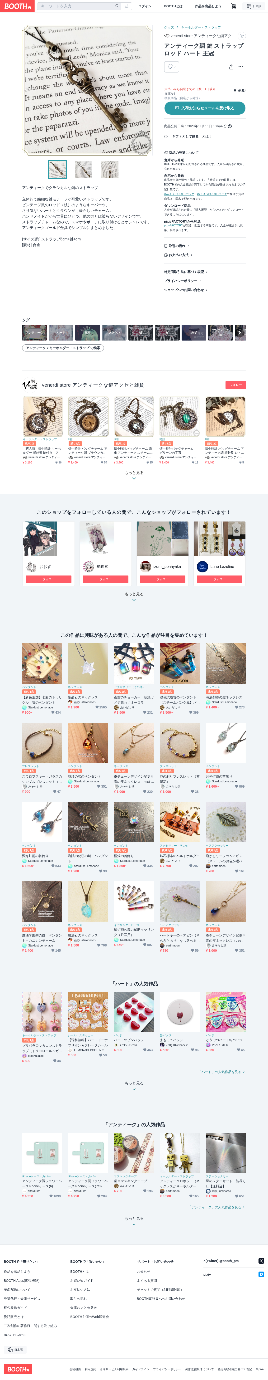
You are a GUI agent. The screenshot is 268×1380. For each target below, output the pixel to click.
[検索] (116, 6)
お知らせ (143, 1271)
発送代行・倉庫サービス (22, 1299)
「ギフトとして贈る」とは (189, 136)
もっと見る (134, 598)
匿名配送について (17, 1290)
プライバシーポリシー (180, 281)
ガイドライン (140, 1369)
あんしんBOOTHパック (179, 194)
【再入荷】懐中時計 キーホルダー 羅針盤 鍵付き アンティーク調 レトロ (42, 451)
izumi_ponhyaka (167, 567)
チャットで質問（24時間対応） (160, 1290)
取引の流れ (177, 246)
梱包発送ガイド (15, 1308)
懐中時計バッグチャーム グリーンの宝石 (178, 450)
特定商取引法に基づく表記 (184, 272)
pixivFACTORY (173, 225)
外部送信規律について (199, 1369)
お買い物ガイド (82, 1280)
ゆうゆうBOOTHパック (212, 194)
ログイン (144, 6)
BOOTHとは (173, 6)
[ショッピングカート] (234, 6)
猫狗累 (102, 567)
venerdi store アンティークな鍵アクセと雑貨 (93, 385)
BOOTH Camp (14, 1335)
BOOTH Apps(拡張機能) (21, 1280)
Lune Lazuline (222, 567)
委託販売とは (14, 1317)
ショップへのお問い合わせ (184, 290)
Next (149, 90)
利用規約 (90, 1369)
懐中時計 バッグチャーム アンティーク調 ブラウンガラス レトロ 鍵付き (87, 451)
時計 (71, 439)
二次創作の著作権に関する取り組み (30, 1326)
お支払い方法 (179, 255)
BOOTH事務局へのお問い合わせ (161, 1299)
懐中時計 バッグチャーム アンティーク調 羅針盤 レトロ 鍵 (224, 451)
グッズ (169, 27)
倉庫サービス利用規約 (114, 1369)
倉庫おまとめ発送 (83, 1308)
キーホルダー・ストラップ (201, 27)
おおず (45, 567)
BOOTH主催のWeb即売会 (89, 1317)
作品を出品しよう (208, 6)
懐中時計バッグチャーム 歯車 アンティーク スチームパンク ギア (133, 451)
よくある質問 (147, 1280)
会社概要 (75, 1369)
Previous (26, 90)
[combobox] (79, 6)
